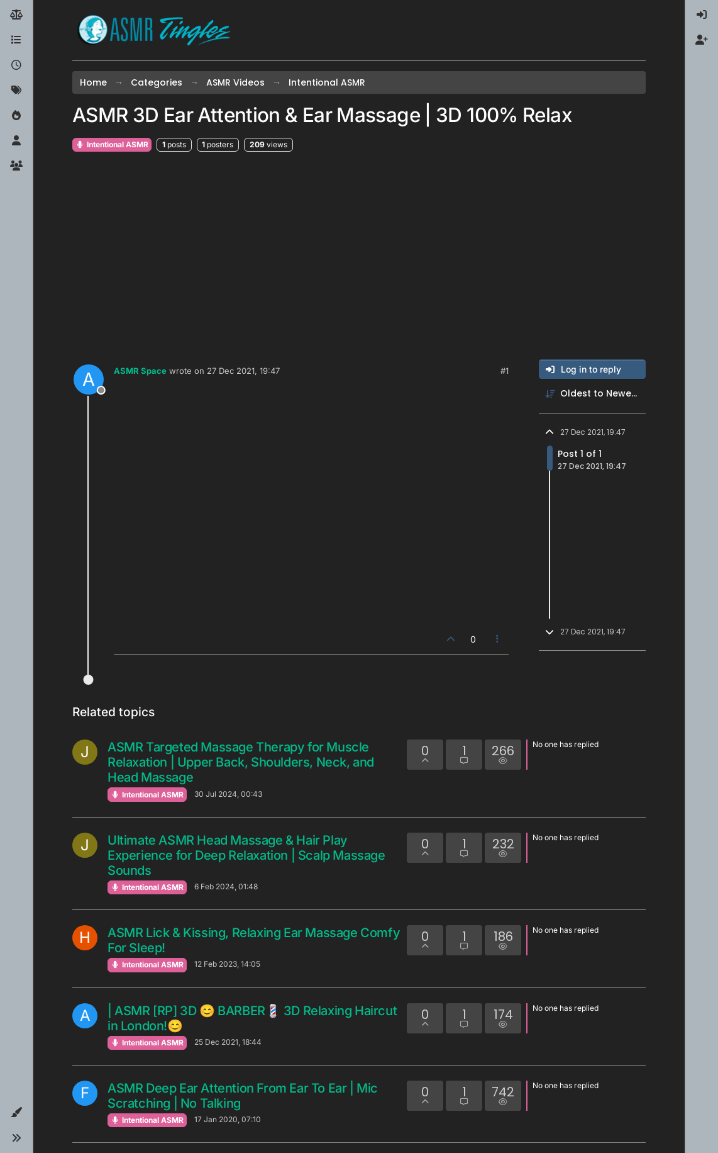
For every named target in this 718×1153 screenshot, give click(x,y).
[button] (16, 1113)
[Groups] (16, 166)
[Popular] (16, 116)
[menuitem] (701, 15)
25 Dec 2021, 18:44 (228, 1042)
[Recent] (16, 65)
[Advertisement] (359, 256)
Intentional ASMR (111, 144)
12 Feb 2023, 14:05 (227, 964)
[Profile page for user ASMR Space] (89, 379)
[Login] (701, 15)
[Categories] (16, 40)
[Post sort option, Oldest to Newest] (592, 393)
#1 (504, 371)
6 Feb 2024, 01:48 (226, 886)
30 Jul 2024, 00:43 (228, 794)
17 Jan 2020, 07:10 (227, 1119)
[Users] (16, 141)
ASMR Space (140, 371)
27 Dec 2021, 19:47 (243, 371)
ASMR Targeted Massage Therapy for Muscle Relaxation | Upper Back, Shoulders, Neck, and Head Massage (241, 762)
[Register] (701, 40)
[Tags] (16, 91)
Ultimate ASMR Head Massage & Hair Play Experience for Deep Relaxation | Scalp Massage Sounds (246, 855)
